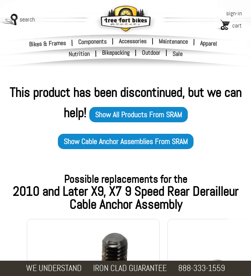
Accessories (132, 41)
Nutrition (79, 53)
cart (237, 25)
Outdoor (151, 53)
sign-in (234, 13)
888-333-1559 (201, 268)
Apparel (208, 43)
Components (92, 41)
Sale (177, 54)
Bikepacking (116, 53)
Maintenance (173, 41)
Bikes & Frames (47, 43)
